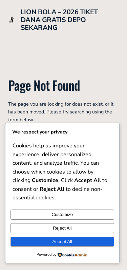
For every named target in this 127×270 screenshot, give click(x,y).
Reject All (62, 228)
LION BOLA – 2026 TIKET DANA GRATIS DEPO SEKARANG (59, 19)
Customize (62, 214)
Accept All (62, 241)
